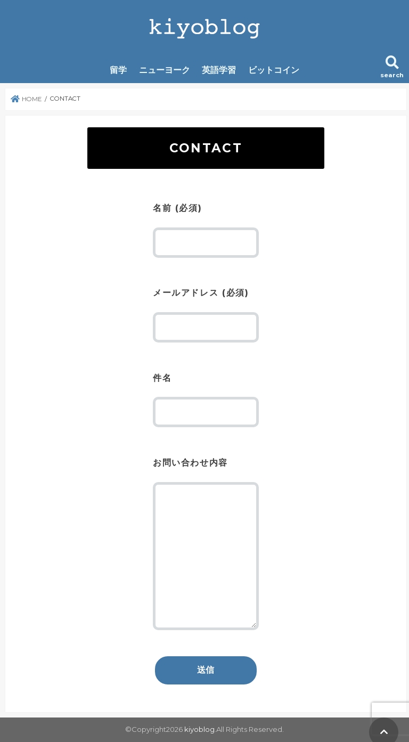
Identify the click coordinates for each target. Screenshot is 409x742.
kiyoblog (199, 729)
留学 (118, 70)
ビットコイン (273, 70)
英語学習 (219, 70)
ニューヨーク (164, 70)
